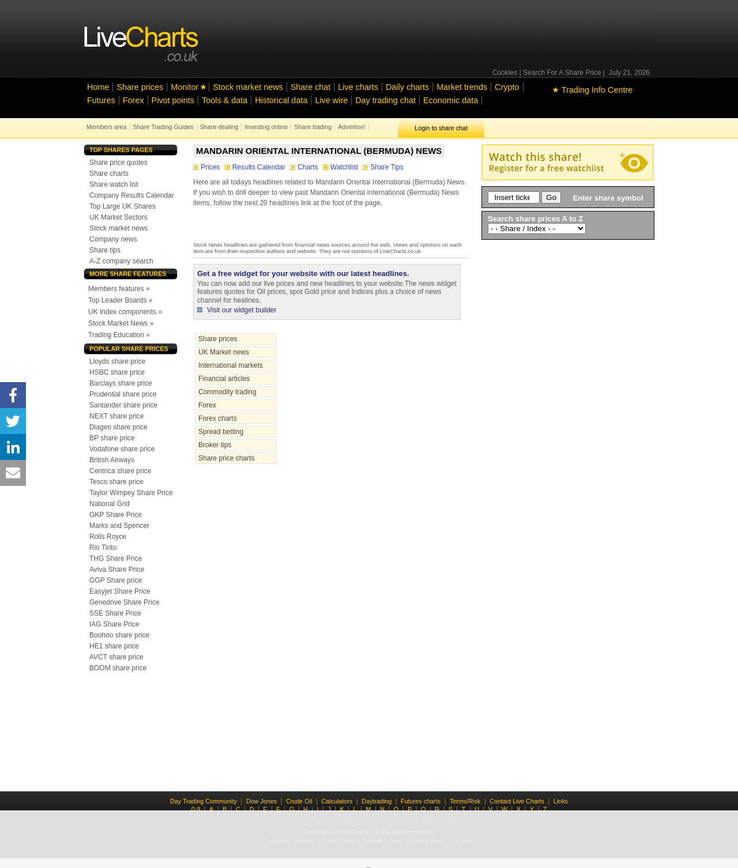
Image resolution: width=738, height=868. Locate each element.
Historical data (281, 100)
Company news (113, 239)
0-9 (196, 809)
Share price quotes (118, 162)
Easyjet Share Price (119, 591)
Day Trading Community (203, 801)
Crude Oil (299, 801)
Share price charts (226, 458)
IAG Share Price (114, 624)
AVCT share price (116, 657)
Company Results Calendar (131, 195)
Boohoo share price (119, 635)
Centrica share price (120, 471)
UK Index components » (125, 312)
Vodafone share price (122, 449)
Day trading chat (385, 100)
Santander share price (123, 405)
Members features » (119, 289)
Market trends (461, 87)
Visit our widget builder (242, 310)
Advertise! (352, 126)
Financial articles (224, 379)
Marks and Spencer (119, 526)
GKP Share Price (115, 515)
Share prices (139, 87)
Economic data (450, 100)
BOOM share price (117, 668)
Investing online (266, 126)
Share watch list (113, 184)
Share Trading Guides (163, 126)
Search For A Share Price (562, 73)
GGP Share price (115, 580)
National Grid (109, 504)
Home (98, 87)
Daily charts (407, 87)
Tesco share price (116, 482)
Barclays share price (120, 383)
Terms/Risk (465, 801)
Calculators (336, 801)
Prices (207, 167)
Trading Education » (119, 335)
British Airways (111, 460)
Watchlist (341, 167)
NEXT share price (116, 416)
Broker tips (214, 445)
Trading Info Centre (592, 90)
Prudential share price (123, 394)
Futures (101, 100)
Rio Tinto (102, 548)
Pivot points (173, 100)
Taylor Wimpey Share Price (131, 493)
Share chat (311, 87)
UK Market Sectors (118, 217)
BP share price (112, 438)
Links (561, 801)
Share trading (313, 126)
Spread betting (220, 432)
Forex (133, 100)
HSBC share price (117, 372)
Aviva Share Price (116, 569)
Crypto (507, 87)
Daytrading (376, 801)
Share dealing (219, 126)
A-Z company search (121, 261)
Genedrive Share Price (124, 602)
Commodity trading (227, 392)
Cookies (504, 73)
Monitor (184, 87)
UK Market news (223, 352)
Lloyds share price (117, 361)
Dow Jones (261, 801)
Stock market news (248, 87)
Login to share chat (441, 127)
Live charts (358, 87)
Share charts (109, 173)
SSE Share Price (115, 613)
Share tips (105, 250)
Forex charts (217, 418)
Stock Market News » (120, 323)
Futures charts (420, 801)
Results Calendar (256, 167)
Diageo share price (118, 427)
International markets (230, 365)
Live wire (331, 100)
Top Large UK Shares (122, 206)
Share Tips (383, 167)
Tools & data (224, 100)
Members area (106, 126)
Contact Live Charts (517, 801)
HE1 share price (114, 646)
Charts (305, 167)
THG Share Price (115, 558)
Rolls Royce (107, 537)
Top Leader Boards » (120, 300)
